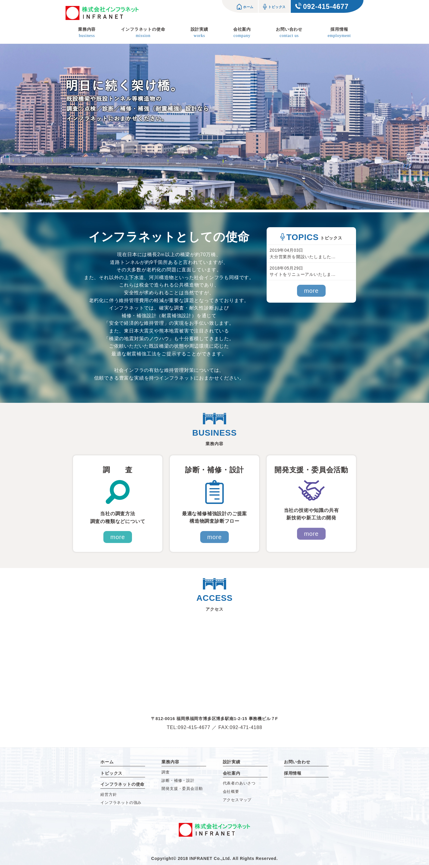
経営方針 (108, 794)
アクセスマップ (237, 800)
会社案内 (242, 33)
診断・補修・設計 (177, 780)
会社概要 (231, 791)
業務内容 (86, 33)
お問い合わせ (289, 33)
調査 (165, 772)
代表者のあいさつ (239, 783)
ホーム (245, 7)
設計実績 (199, 33)
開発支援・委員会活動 (182, 788)
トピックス (274, 7)
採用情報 (339, 33)
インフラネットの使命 (143, 33)
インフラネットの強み (121, 802)
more (311, 290)
